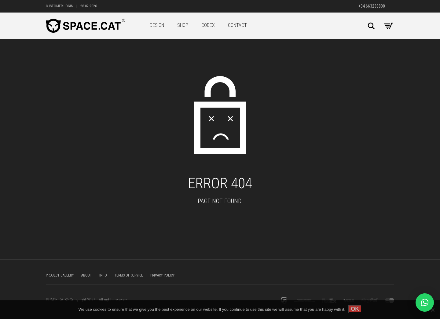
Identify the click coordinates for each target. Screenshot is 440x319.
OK (355, 309)
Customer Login (59, 6)
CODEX (208, 25)
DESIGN (157, 25)
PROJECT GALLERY (60, 275)
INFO (103, 275)
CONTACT (237, 25)
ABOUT (86, 275)
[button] (425, 302)
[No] (432, 310)
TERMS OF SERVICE (128, 275)
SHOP (182, 25)
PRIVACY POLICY (162, 275)
